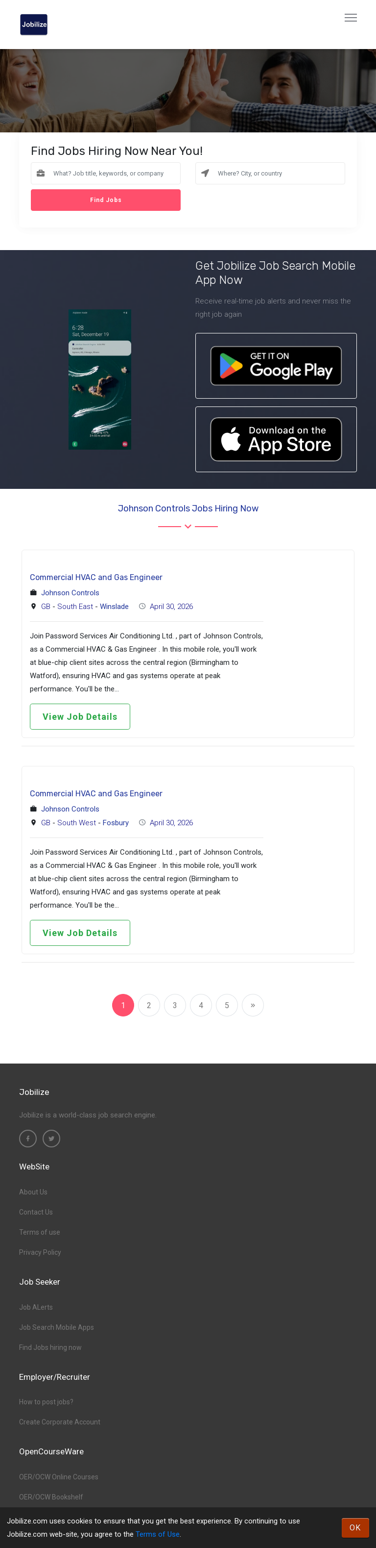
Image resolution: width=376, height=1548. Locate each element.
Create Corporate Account (59, 1422)
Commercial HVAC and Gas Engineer (96, 577)
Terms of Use (158, 1534)
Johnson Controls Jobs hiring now (188, 508)
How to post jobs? (46, 1402)
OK (355, 1527)
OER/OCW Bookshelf (51, 1497)
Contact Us (36, 1212)
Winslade (114, 606)
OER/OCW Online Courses (58, 1477)
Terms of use (39, 1232)
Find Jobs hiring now (50, 1347)
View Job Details (80, 716)
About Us (33, 1192)
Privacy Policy (40, 1252)
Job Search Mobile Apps (56, 1327)
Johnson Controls (70, 592)
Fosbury (116, 822)
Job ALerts (36, 1307)
